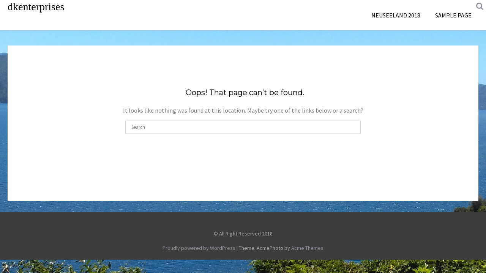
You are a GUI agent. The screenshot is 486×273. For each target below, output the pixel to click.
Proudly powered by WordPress (199, 248)
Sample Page (453, 15)
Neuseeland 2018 (395, 15)
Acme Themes (307, 248)
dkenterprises (36, 7)
